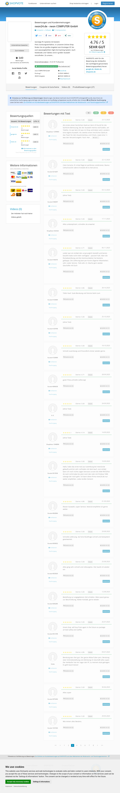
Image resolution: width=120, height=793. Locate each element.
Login (96, 3)
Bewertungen (31, 87)
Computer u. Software (43, 30)
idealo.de (13, 142)
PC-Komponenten (59, 30)
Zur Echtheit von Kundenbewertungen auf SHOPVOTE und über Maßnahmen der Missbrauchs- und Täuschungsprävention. (66, 102)
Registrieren (108, 3)
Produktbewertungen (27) (83, 87)
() (104, 143)
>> (102, 745)
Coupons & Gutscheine (49, 87)
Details (90, 120)
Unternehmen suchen (48, 3)
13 (88, 113)
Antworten (106, 149)
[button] (39, 35)
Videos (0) (66, 87)
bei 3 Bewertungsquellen (97, 52)
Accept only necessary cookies (18, 782)
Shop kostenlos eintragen (79, 3)
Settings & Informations (41, 782)
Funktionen (32, 3)
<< (55, 745)
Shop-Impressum (65, 79)
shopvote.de (14, 127)
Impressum (8, 786)
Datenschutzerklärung (20, 786)
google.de (14, 134)
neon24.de (63, 71)
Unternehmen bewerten (19, 45)
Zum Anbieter (19, 51)
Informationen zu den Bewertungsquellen (29, 149)
